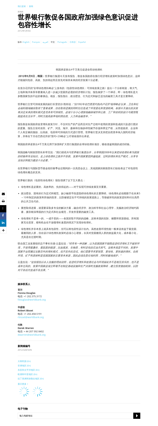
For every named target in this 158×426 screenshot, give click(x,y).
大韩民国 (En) (24, 361)
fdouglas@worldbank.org (32, 299)
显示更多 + (23, 383)
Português (62, 42)
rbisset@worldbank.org (31, 317)
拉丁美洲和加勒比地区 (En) (31, 378)
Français (36, 42)
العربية (45, 42)
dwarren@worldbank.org (32, 334)
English (26, 42)
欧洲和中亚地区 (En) (27, 374)
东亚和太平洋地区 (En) (28, 369)
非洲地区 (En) (24, 365)
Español (82, 42)
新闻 (31, 6)
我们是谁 (22, 6)
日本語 (73, 42)
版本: (20, 42)
